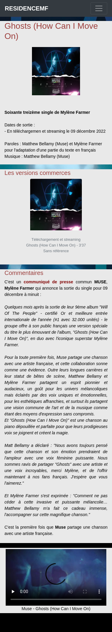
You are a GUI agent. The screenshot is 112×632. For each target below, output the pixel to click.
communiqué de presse (48, 281)
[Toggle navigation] (98, 8)
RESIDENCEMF (26, 8)
